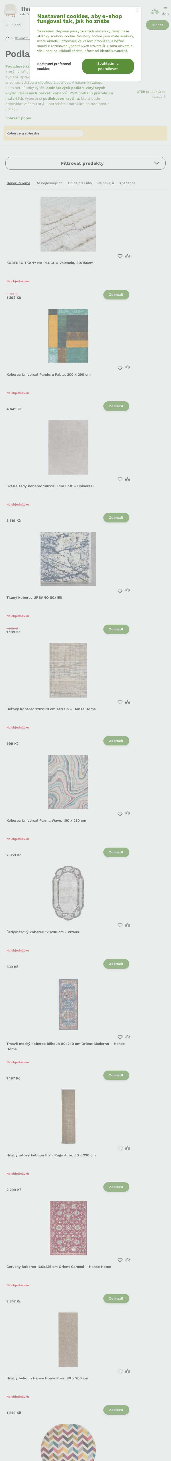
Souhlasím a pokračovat (107, 66)
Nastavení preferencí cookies (54, 66)
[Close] (137, 10)
